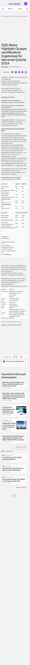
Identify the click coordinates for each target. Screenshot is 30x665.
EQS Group (4, 67)
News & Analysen (5, 16)
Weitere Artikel (21, 447)
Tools (20, 9)
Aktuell (10, 9)
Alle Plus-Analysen (21, 487)
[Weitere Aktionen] (25, 364)
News (11, 16)
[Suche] (26, 8)
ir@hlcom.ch (8, 254)
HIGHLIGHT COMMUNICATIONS (16, 361)
